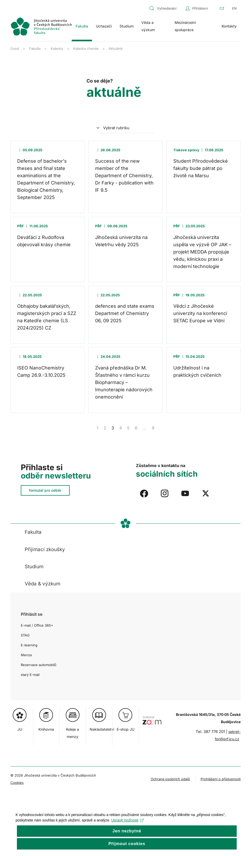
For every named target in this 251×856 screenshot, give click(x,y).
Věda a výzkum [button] (148, 26)
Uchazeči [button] (104, 26)
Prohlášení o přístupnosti (221, 779)
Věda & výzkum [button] (42, 584)
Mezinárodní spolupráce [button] (185, 26)
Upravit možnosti (127, 827)
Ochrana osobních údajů (170, 779)
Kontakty (229, 26)
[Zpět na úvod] (41, 26)
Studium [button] (127, 26)
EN (234, 8)
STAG (25, 635)
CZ (222, 8)
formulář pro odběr (45, 490)
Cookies (17, 782)
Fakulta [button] (82, 26)
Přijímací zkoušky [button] (45, 549)
